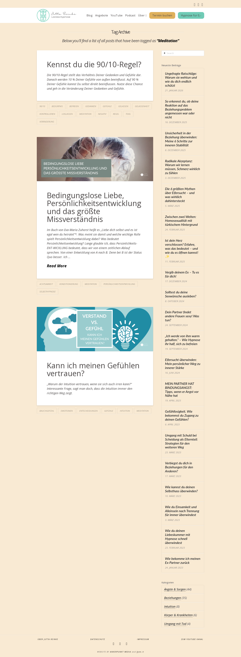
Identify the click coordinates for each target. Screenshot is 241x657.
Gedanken (90, 106)
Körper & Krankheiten (178, 615)
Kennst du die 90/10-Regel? (94, 64)
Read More (57, 265)
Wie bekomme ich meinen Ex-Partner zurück (182, 561)
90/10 (42, 106)
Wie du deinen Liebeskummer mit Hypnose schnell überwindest (177, 536)
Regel (116, 113)
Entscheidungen (88, 410)
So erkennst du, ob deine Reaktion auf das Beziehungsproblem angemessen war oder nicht (181, 109)
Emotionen (67, 410)
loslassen (67, 113)
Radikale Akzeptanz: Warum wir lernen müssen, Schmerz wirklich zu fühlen (182, 167)
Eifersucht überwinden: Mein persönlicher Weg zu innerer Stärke (182, 364)
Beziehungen (172, 598)
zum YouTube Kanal (192, 639)
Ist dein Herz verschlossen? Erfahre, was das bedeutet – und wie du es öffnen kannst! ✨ (181, 248)
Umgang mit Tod (175, 624)
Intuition (125, 410)
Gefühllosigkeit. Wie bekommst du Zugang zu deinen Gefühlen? (181, 415)
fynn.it (140, 652)
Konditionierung (68, 284)
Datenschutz (97, 639)
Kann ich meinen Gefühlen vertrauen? (93, 369)
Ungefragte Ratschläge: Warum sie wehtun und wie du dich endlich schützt (181, 79)
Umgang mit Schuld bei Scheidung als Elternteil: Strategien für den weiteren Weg (181, 441)
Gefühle (107, 106)
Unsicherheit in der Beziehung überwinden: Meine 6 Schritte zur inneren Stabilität (181, 139)
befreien (74, 106)
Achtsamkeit (46, 284)
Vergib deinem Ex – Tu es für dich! (182, 274)
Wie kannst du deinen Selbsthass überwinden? (181, 489)
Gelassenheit (142, 106)
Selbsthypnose (47, 291)
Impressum (143, 639)
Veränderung (46, 121)
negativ (102, 113)
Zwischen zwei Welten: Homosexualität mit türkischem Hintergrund (181, 221)
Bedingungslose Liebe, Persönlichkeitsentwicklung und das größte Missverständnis (94, 207)
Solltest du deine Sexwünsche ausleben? (180, 294)
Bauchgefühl (46, 410)
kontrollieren (47, 113)
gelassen (123, 106)
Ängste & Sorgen (175, 589)
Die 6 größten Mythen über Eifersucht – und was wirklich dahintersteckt (180, 195)
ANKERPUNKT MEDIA (120, 652)
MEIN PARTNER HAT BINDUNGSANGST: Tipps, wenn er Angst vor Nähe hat (181, 389)
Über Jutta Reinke (48, 639)
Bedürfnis (57, 106)
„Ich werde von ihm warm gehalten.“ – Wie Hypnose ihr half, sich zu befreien (182, 340)
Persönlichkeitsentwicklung (119, 284)
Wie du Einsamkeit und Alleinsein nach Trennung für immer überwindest (182, 511)
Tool (128, 113)
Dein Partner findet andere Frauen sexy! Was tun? (182, 316)
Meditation (85, 113)
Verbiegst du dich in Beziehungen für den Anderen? (179, 467)
